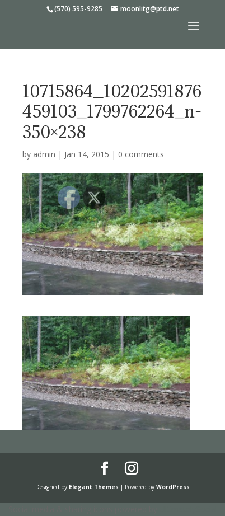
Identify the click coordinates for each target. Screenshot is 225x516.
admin (44, 154)
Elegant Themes (94, 487)
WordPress (173, 487)
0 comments (141, 154)
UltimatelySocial (188, 509)
